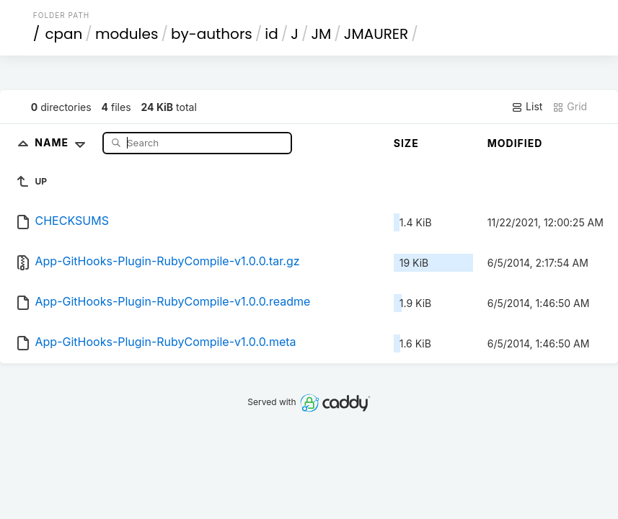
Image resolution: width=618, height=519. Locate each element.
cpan (63, 34)
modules (126, 34)
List (526, 106)
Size (406, 143)
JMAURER (376, 34)
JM (321, 34)
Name (63, 142)
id (271, 34)
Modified (515, 143)
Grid (569, 106)
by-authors (211, 34)
